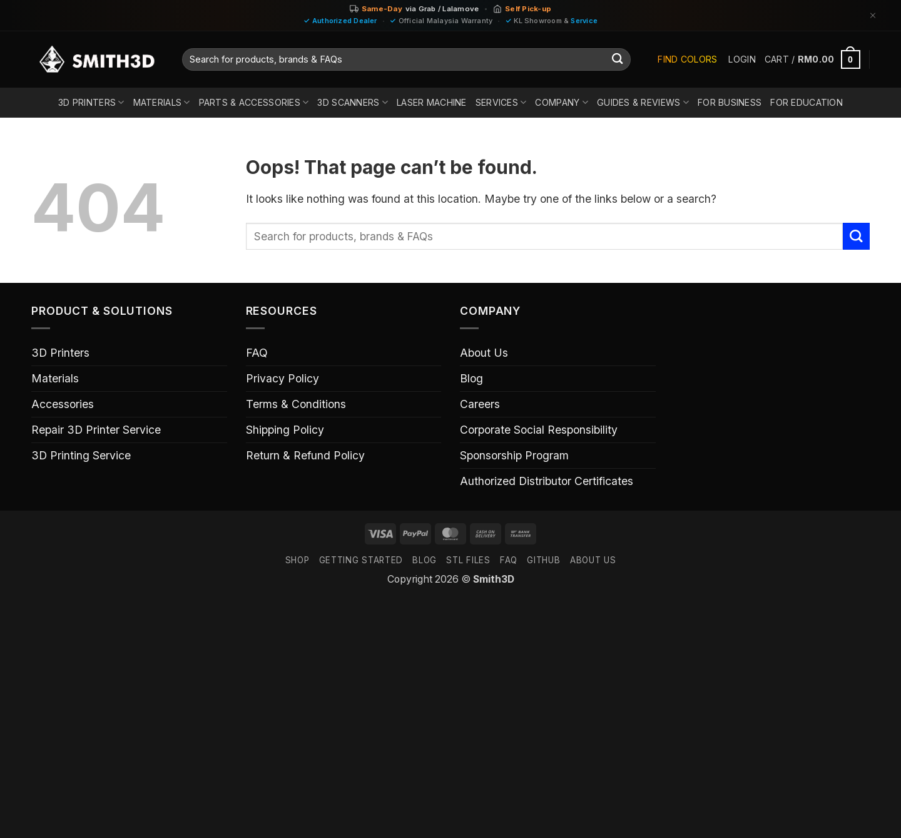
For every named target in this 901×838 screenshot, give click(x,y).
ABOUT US (593, 560)
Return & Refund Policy (305, 455)
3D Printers (91, 102)
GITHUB (543, 560)
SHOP (297, 560)
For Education (806, 102)
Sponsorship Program (514, 455)
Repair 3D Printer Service (96, 429)
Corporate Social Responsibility (539, 429)
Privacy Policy (282, 378)
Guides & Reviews (643, 102)
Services (501, 102)
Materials (161, 102)
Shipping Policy (285, 429)
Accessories (62, 404)
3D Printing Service (81, 455)
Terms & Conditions (296, 404)
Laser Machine (432, 102)
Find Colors (687, 59)
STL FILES (468, 560)
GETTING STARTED (361, 560)
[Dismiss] (872, 15)
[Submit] (617, 59)
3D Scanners (352, 102)
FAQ (257, 352)
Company (561, 102)
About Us (484, 352)
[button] (741, 59)
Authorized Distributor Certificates (546, 481)
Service (584, 20)
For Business (729, 102)
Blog (471, 378)
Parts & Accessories (254, 102)
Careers (480, 404)
